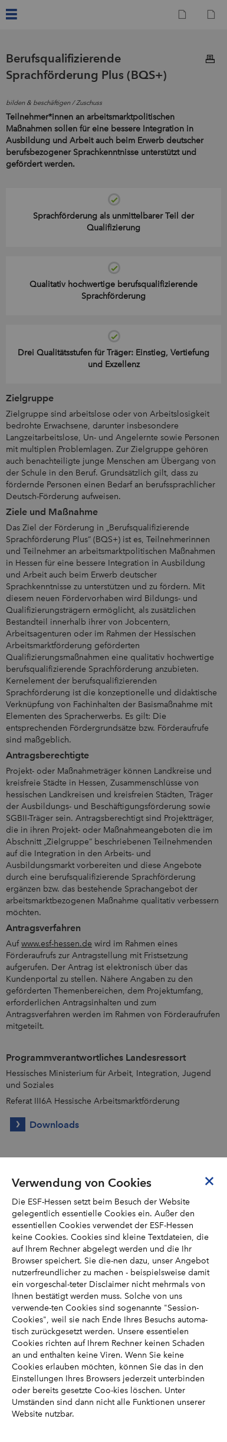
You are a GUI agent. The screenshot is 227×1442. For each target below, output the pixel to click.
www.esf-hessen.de (56, 944)
